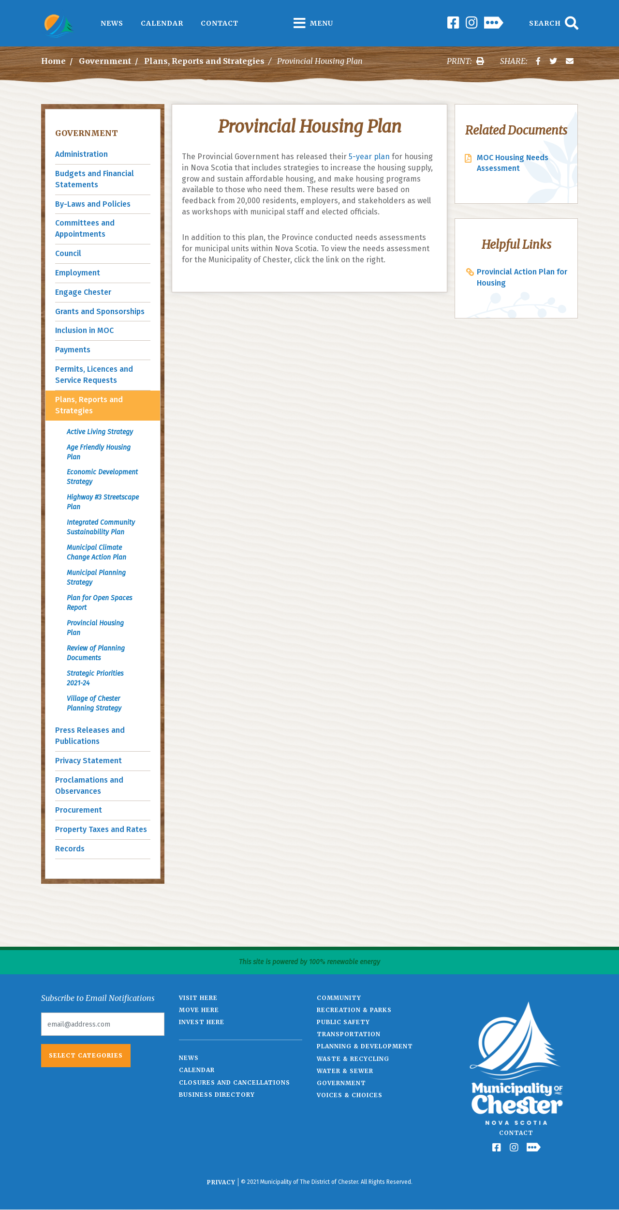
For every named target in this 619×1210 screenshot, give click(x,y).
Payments (72, 349)
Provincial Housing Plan (95, 628)
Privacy (221, 1182)
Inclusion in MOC (84, 330)
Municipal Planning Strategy (96, 578)
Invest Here (201, 1022)
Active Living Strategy (100, 432)
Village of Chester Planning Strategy (94, 703)
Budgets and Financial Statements (94, 179)
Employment (77, 272)
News (112, 23)
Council (68, 253)
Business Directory (217, 1094)
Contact (219, 23)
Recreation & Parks (354, 1009)
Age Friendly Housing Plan (99, 452)
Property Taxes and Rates (101, 829)
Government (105, 61)
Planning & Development (365, 1046)
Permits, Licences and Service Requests (94, 374)
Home (53, 61)
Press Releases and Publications (90, 736)
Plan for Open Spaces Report (99, 603)
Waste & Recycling (353, 1058)
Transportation (349, 1034)
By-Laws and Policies (93, 204)
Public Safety (343, 1022)
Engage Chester (83, 292)
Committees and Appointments (85, 228)
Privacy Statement (88, 760)
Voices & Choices (350, 1095)
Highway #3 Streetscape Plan (103, 502)
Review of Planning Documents (96, 653)
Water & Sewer (345, 1070)
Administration (81, 154)
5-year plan (369, 156)
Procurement (78, 810)
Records (70, 848)
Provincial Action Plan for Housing (522, 277)
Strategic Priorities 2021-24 (95, 678)
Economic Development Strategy (102, 477)
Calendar (162, 23)
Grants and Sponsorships (100, 311)
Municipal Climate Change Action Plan (96, 552)
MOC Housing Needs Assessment (512, 163)
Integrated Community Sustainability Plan (101, 527)
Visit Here (198, 997)
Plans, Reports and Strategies (204, 61)
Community (339, 997)
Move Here (199, 1009)
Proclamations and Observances (89, 785)
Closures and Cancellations (234, 1082)
